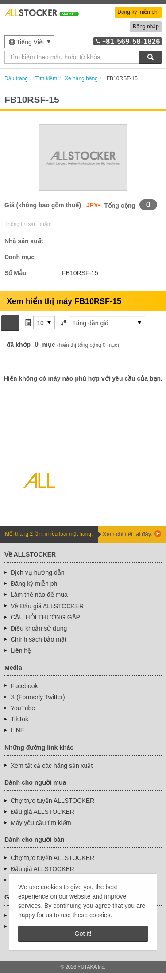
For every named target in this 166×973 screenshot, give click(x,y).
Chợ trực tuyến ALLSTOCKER (52, 800)
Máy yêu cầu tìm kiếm (41, 822)
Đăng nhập (146, 26)
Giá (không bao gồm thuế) (42, 205)
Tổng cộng (119, 205)
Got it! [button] (82, 933)
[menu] (29, 41)
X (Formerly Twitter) (38, 697)
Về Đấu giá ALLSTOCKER (47, 606)
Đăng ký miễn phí (138, 12)
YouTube (23, 708)
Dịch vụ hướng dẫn (38, 572)
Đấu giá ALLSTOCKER (42, 811)
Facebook (24, 685)
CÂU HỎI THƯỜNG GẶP (45, 617)
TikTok (19, 719)
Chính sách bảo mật (38, 639)
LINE (17, 730)
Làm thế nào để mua (39, 594)
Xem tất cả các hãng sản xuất (52, 765)
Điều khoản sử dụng (39, 628)
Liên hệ (21, 650)
